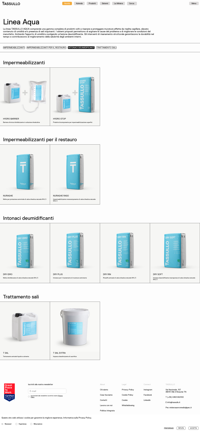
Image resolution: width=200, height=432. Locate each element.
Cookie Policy (127, 395)
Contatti (103, 400)
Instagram (148, 390)
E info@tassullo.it (173, 402)
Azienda (79, 3)
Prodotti (92, 3)
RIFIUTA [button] (181, 428)
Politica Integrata (107, 411)
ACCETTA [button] (193, 428)
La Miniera (118, 3)
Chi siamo (104, 390)
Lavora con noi (106, 405)
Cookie (125, 400)
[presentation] (47, 405)
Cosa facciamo (106, 395)
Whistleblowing (128, 405)
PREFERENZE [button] (169, 428)
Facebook (148, 395)
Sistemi (105, 3)
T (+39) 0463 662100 (175, 397)
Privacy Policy (128, 390)
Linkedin (147, 400)
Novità (67, 3)
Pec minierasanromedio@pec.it (179, 408)
